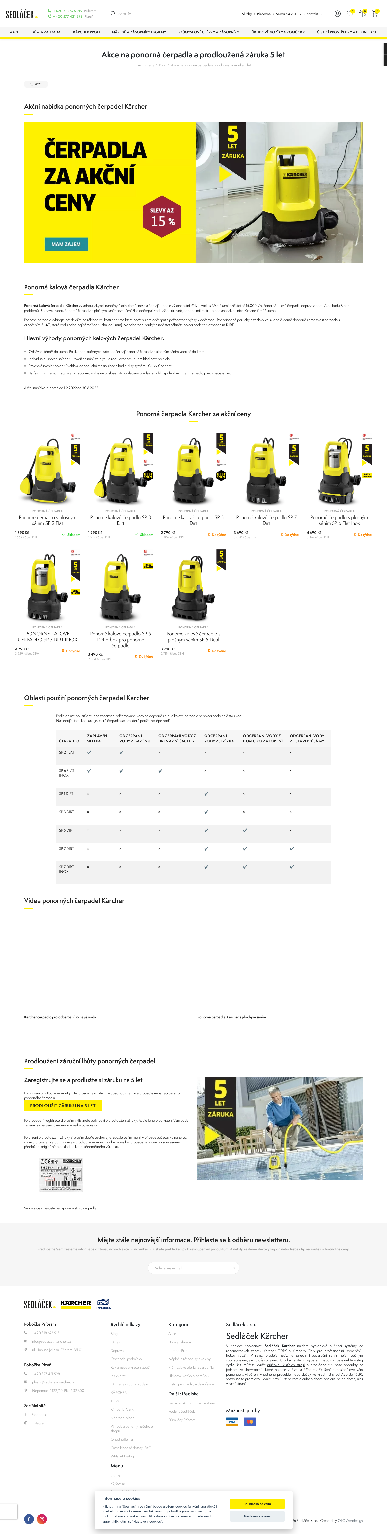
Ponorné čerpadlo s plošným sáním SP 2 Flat (48, 520)
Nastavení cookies (257, 1516)
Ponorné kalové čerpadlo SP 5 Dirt (193, 520)
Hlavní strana (144, 65)
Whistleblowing (122, 1456)
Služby (247, 14)
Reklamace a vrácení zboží (130, 1367)
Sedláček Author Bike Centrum (191, 1403)
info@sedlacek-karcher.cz (47, 1341)
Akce (172, 1333)
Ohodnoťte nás (122, 1439)
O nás (115, 1342)
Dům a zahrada (179, 1342)
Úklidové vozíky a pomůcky (188, 1375)
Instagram (35, 1423)
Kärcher (269, 1350)
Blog (162, 65)
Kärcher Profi (178, 1350)
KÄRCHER (119, 1392)
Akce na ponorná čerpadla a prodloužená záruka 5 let (211, 65)
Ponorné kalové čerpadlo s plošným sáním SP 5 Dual (193, 636)
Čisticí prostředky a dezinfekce (191, 1384)
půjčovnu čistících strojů (286, 1364)
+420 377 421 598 (68, 16)
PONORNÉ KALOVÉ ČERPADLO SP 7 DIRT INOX (47, 636)
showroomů (254, 1369)
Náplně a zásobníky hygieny (189, 1358)
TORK (115, 1401)
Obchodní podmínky (126, 1358)
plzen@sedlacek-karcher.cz (49, 1382)
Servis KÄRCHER (288, 14)
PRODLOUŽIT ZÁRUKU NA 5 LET (63, 1105)
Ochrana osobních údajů (129, 1384)
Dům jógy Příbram (182, 1419)
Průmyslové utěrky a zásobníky (191, 1367)
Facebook (35, 1414)
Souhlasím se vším (257, 1504)
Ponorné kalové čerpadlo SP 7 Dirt (266, 520)
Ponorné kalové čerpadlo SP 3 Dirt (120, 520)
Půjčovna (264, 14)
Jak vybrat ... (119, 1375)
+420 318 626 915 (67, 11)
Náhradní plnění (123, 1417)
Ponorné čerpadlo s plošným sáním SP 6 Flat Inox (339, 520)
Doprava (117, 1350)
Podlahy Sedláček (181, 1411)
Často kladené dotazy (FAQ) (131, 1447)
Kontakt (312, 14)
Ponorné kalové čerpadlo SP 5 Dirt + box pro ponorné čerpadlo (120, 639)
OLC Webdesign (350, 1520)
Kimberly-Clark (122, 1409)
